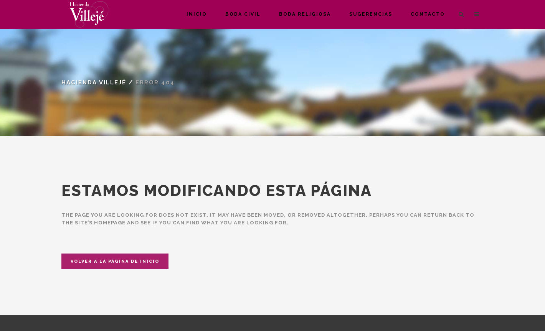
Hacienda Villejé (93, 82)
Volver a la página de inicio (115, 261)
